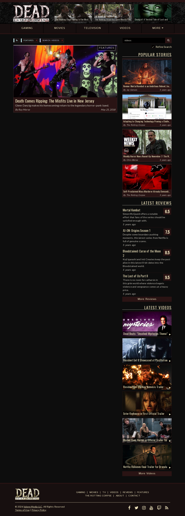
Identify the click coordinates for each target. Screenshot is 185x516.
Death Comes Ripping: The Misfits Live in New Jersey (54, 101)
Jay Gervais (131, 90)
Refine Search (164, 46)
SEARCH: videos (50, 40)
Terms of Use (22, 510)
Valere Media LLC (33, 506)
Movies (94, 492)
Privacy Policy (39, 510)
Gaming (80, 492)
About (120, 495)
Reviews (128, 492)
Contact (134, 495)
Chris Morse (132, 160)
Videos (114, 492)
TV (104, 492)
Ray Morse (24, 109)
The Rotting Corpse (135, 125)
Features (28, 40)
